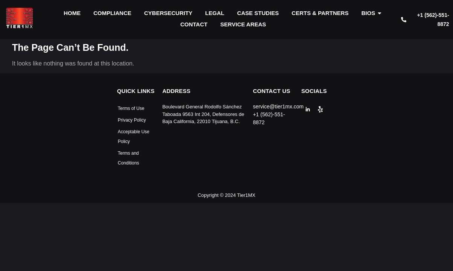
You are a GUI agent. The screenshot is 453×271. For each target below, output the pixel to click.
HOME (72, 13)
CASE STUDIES (258, 13)
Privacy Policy (132, 120)
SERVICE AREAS (243, 24)
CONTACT (193, 24)
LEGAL (214, 13)
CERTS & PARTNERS (320, 13)
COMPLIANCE (112, 13)
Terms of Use (131, 108)
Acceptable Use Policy (133, 136)
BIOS (369, 13)
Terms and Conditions (128, 158)
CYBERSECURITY (168, 13)
